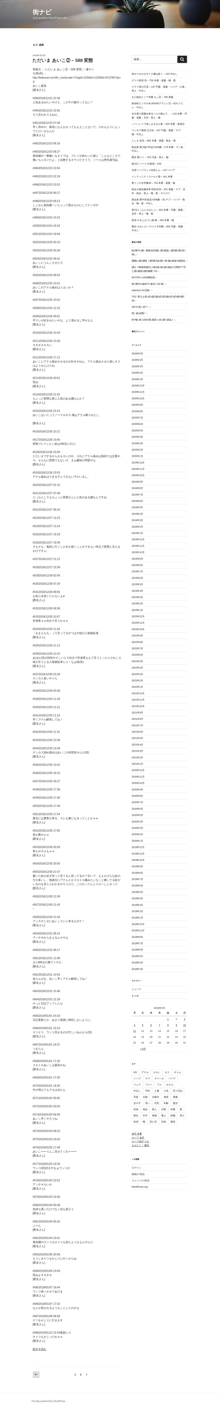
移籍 (154, 1115)
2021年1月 (137, 763)
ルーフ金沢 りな (140, 1141)
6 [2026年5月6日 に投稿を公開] (151, 1025)
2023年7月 (137, 571)
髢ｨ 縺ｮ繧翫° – (139, 313)
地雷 (166, 1097)
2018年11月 (138, 930)
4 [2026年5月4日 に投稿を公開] (134, 1025)
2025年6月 (137, 424)
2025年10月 (138, 398)
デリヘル (159, 1078)
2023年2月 (137, 603)
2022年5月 (137, 661)
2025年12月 (138, 385)
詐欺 (163, 1121)
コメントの (140, 1180)
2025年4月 (137, 436)
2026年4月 (137, 360)
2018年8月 (137, 937)
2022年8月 (137, 642)
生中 (145, 1115)
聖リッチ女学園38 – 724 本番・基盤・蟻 (153, 183)
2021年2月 (137, 757)
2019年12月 (138, 847)
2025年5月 (137, 430)
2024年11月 (138, 469)
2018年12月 (138, 924)
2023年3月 (137, 597)
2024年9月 (137, 481)
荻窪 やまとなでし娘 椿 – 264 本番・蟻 (153, 220)
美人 (182, 1115)
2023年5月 (137, 584)
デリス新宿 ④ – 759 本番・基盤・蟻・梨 (154, 80)
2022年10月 (138, 629)
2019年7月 (137, 879)
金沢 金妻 (137, 1133)
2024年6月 (137, 501)
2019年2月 (137, 911)
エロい (156, 1072)
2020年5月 (137, 815)
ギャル (177, 1072)
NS (135, 1072)
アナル (145, 1072)
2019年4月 (137, 898)
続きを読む (39, 1349)
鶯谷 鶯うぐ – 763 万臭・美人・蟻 (150, 157)
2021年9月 (137, 712)
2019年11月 (138, 853)
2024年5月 (137, 507)
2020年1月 (137, 840)
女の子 (137, 1103)
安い (147, 1103)
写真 (136, 1097)
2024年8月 (137, 488)
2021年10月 (138, 706)
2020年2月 (137, 834)
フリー (148, 1084)
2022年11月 (138, 622)
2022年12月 (138, 616)
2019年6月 (137, 885)
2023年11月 (138, 546)
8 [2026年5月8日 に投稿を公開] (168, 1025)
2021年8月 (137, 719)
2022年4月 (137, 667)
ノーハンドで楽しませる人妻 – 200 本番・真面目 (158, 124)
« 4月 (143, 1048)
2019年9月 (137, 866)
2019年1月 (137, 917)
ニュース (136, 989)
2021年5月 (137, 738)
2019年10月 (138, 860)
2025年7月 (137, 417)
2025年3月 (137, 443)
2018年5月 (137, 956)
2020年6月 (137, 808)
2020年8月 (137, 796)
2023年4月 (137, 590)
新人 (154, 1109)
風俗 (173, 1121)
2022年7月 (137, 648)
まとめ (135, 995)
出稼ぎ (155, 1097)
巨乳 (156, 1103)
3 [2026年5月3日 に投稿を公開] (184, 1019)
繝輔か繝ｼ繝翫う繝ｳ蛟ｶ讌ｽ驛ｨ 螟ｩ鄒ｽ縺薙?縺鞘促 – (159, 260)
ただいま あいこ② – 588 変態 (62, 60)
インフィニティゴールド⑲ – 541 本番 (152, 176)
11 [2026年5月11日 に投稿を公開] (134, 1031)
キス (167, 1072)
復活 (175, 1103)
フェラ (137, 1084)
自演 (136, 1121)
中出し (137, 1090)
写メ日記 (178, 1090)
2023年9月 (137, 558)
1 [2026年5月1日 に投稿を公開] (168, 1019)
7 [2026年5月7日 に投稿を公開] (159, 1025)
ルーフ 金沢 (138, 1137)
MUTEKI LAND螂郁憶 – (144, 277)
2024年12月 (138, 462)
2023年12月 (138, 539)
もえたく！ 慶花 (140, 1145)
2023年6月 (137, 578)
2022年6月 (137, 654)
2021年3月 (137, 751)
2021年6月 (137, 731)
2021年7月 (137, 725)
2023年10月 (138, 552)
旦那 (163, 1109)
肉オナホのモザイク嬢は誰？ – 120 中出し (154, 74)
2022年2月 (137, 680)
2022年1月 (137, 686)
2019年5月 (137, 892)
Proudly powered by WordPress (48, 1401)
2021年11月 (138, 699)
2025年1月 (137, 456)
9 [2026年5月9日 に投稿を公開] (176, 1025)
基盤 (175, 1097)
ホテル (169, 1084)
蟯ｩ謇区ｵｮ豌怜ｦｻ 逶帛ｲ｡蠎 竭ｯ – (149, 284)
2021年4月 (137, 744)
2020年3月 (137, 828)
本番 (173, 1109)
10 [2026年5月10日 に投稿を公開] (184, 1025)
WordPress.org (140, 1186)
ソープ (137, 1078)
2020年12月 (138, 770)
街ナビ (42, 12)
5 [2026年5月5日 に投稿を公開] (142, 1025)
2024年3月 (137, 520)
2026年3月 (137, 366)
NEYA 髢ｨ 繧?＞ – (141, 307)
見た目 (153, 1121)
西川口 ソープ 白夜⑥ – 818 (146, 163)
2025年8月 (137, 411)
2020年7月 (137, 802)
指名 (145, 1109)
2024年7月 (137, 494)
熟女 (136, 1115)
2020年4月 (137, 821)
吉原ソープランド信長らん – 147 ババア (153, 170)
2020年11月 (138, 776)
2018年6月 (137, 949)
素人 (163, 1115)
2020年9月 (137, 789)
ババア (172, 1078)
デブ (147, 1078)
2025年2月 (137, 449)
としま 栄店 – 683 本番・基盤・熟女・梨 (154, 140)
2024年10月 (138, 475)
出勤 (145, 1097)
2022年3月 (137, 674)
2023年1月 (137, 610)
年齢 (166, 1103)
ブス (159, 1084)
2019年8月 (137, 872)
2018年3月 (137, 969)
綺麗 (173, 1115)
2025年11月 (138, 392)
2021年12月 (138, 693)
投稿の (138, 1174)
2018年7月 (137, 943)
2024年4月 (137, 513)
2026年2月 (137, 372)
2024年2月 (137, 526)
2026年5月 (137, 353)
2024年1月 (137, 533)
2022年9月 (137, 635)
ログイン (136, 1167)
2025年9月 (137, 404)
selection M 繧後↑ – (142, 290)
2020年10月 (138, 783)
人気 (166, 1090)
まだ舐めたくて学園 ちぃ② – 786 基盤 (152, 97)
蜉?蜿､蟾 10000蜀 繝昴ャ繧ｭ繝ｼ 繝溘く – (154, 319)
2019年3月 (137, 905)
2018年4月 (137, 962)
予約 (147, 1090)
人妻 (156, 1090)
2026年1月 (137, 379)
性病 (136, 1109)
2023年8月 (137, 565)
